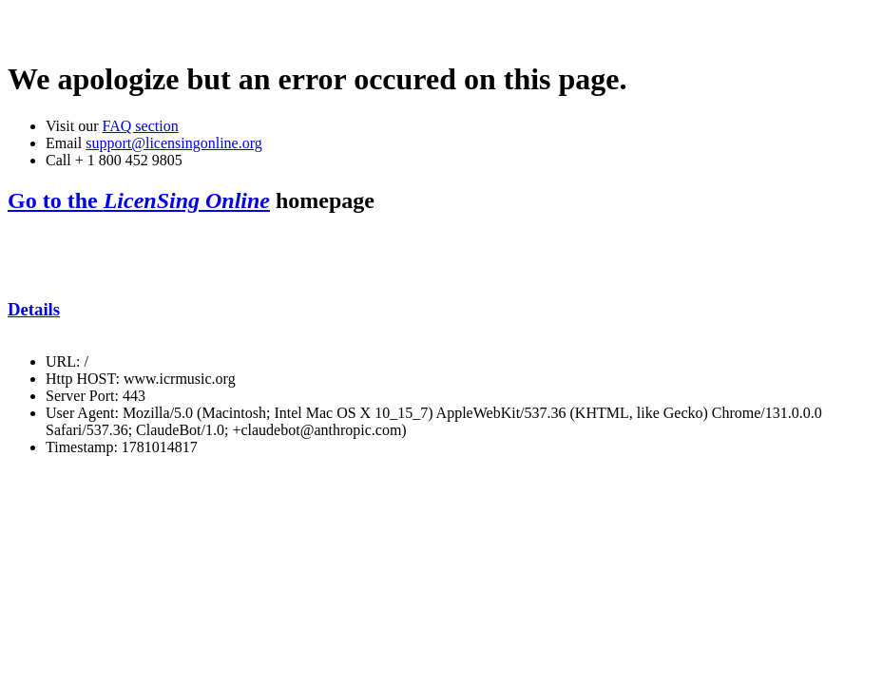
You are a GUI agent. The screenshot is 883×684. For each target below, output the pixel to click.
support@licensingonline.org (174, 143)
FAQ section (140, 126)
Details (34, 309)
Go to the (139, 200)
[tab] (441, 309)
